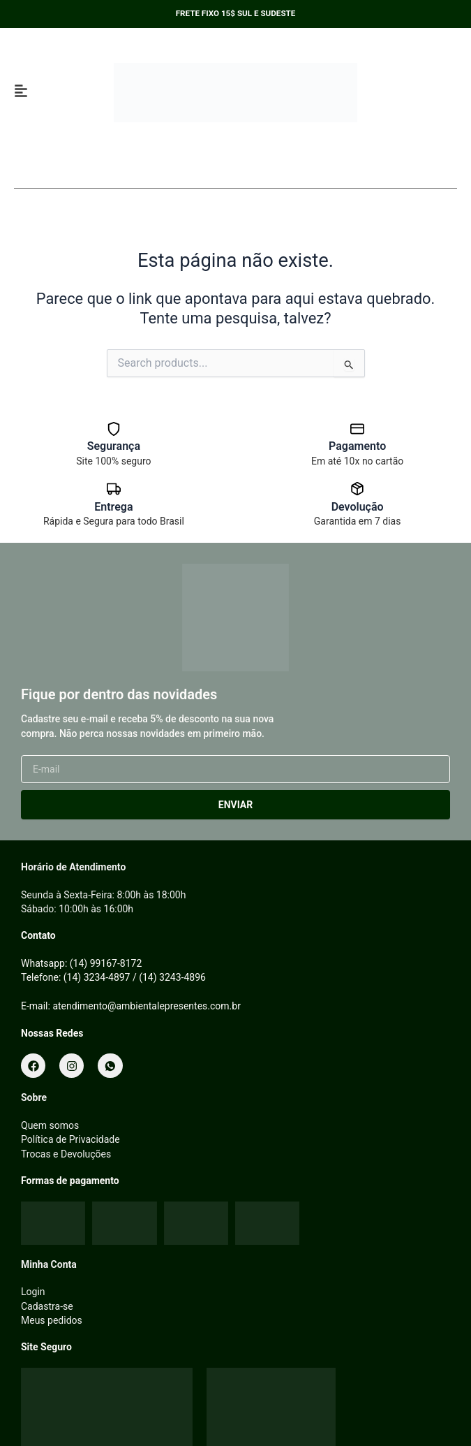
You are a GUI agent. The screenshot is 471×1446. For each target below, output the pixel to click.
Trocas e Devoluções (66, 1154)
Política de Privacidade (70, 1139)
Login (33, 1291)
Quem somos (50, 1125)
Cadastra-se (47, 1306)
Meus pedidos (51, 1320)
